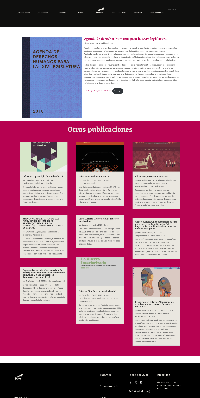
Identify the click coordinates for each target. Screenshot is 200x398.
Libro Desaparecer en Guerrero (151, 176)
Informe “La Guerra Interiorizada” (97, 291)
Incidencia (27, 235)
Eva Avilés (30, 180)
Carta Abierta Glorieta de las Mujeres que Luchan (99, 220)
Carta (98, 43)
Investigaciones (98, 298)
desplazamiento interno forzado (155, 313)
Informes (50, 180)
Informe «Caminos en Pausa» (94, 176)
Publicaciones (107, 43)
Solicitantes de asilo (43, 183)
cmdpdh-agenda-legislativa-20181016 (97, 91)
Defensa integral (160, 183)
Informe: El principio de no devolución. (44, 176)
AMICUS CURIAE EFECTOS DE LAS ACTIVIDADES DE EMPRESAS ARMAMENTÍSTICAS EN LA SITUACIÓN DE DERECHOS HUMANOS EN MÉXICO (43, 223)
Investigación (84, 298)
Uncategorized (58, 281)
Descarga (117, 91)
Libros (150, 186)
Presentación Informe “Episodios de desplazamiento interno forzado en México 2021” (154, 304)
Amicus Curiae (54, 232)
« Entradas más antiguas (30, 351)
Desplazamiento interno (145, 235)
